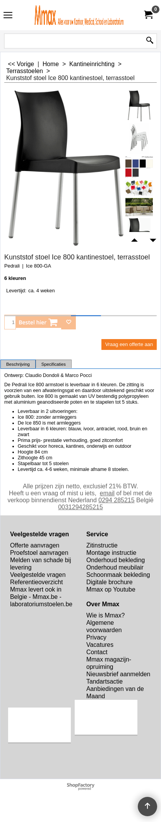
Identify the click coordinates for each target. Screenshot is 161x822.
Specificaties (53, 364)
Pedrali (12, 266)
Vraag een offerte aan (129, 344)
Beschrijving (18, 364)
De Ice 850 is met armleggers (49, 423)
